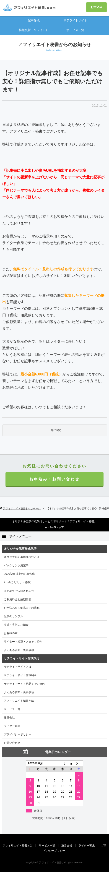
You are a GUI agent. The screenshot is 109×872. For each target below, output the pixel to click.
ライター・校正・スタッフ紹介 (23, 641)
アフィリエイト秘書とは (19, 700)
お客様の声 (11, 633)
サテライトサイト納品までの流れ (24, 683)
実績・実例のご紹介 (16, 624)
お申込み (96, 7)
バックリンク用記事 (16, 565)
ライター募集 (12, 726)
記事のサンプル (13, 616)
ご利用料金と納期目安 (17, 599)
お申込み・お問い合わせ (54, 479)
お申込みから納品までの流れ (21, 607)
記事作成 (34, 20)
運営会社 (9, 717)
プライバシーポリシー (17, 734)
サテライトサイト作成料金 (20, 675)
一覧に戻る (55, 430)
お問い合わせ (12, 742)
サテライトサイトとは (17, 666)
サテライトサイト (75, 20)
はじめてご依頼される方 (19, 591)
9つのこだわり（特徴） (18, 582)
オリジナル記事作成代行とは (21, 557)
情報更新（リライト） (34, 30)
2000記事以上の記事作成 (19, 573)
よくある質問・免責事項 (19, 650)
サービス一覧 (75, 30)
